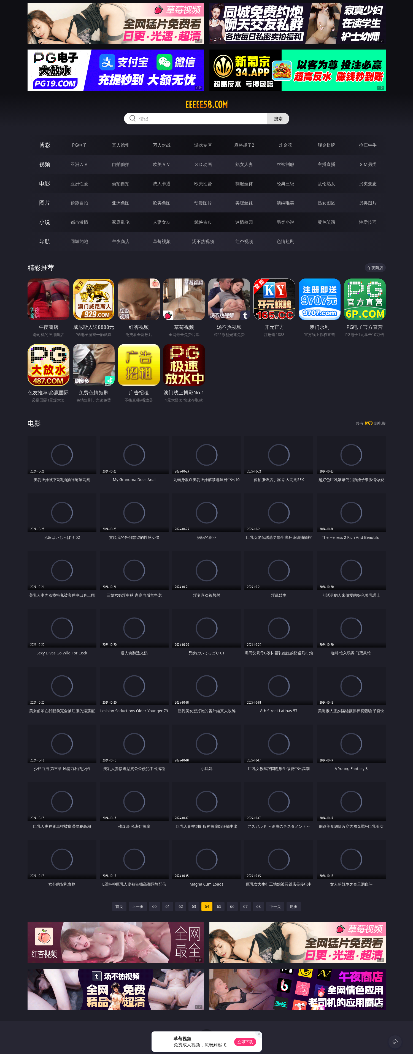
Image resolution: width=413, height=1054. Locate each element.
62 (181, 906)
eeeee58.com (206, 104)
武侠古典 (203, 222)
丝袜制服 (285, 164)
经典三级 (285, 184)
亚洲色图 (120, 203)
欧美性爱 (203, 184)
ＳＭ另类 (368, 164)
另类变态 (368, 184)
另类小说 (285, 222)
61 (167, 906)
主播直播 (326, 164)
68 (258, 906)
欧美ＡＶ (162, 164)
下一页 (275, 906)
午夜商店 (120, 241)
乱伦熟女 (326, 184)
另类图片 (368, 203)
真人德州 (120, 145)
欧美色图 (162, 203)
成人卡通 (162, 184)
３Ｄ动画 (203, 164)
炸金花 (285, 145)
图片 (44, 202)
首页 (119, 906)
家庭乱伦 (120, 222)
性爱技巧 (368, 222)
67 (245, 906)
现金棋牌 (326, 145)
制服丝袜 (244, 184)
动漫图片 (203, 203)
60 (154, 906)
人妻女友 (162, 222)
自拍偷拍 (120, 164)
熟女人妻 (244, 164)
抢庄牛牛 (368, 145)
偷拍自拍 (120, 184)
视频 (44, 164)
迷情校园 (244, 222)
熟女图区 (326, 203)
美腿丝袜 (244, 203)
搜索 (278, 119)
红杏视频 (244, 241)
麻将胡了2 (244, 145)
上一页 (138, 906)
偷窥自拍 (79, 203)
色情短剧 (285, 241)
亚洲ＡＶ (79, 164)
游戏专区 (203, 145)
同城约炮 (79, 241)
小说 (44, 222)
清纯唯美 (285, 203)
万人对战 (162, 145)
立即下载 (245, 1041)
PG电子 (79, 145)
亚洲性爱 (79, 184)
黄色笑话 (326, 222)
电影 (44, 183)
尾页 (294, 906)
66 (232, 906)
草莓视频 (162, 241)
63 (194, 906)
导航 (44, 241)
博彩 (44, 145)
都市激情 (79, 222)
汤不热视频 (203, 241)
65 (219, 906)
